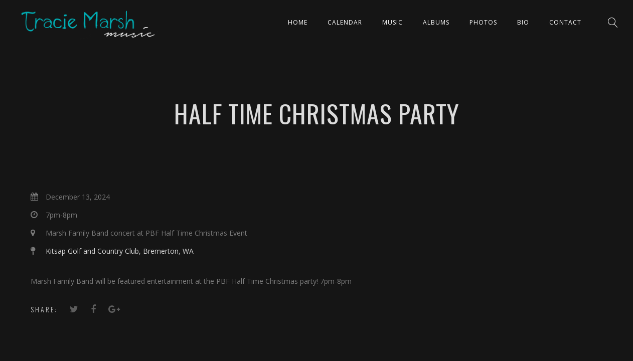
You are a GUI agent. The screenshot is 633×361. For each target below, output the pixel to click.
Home (297, 22)
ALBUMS (436, 22)
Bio (523, 22)
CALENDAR (345, 22)
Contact (565, 22)
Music (392, 22)
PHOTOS (483, 22)
